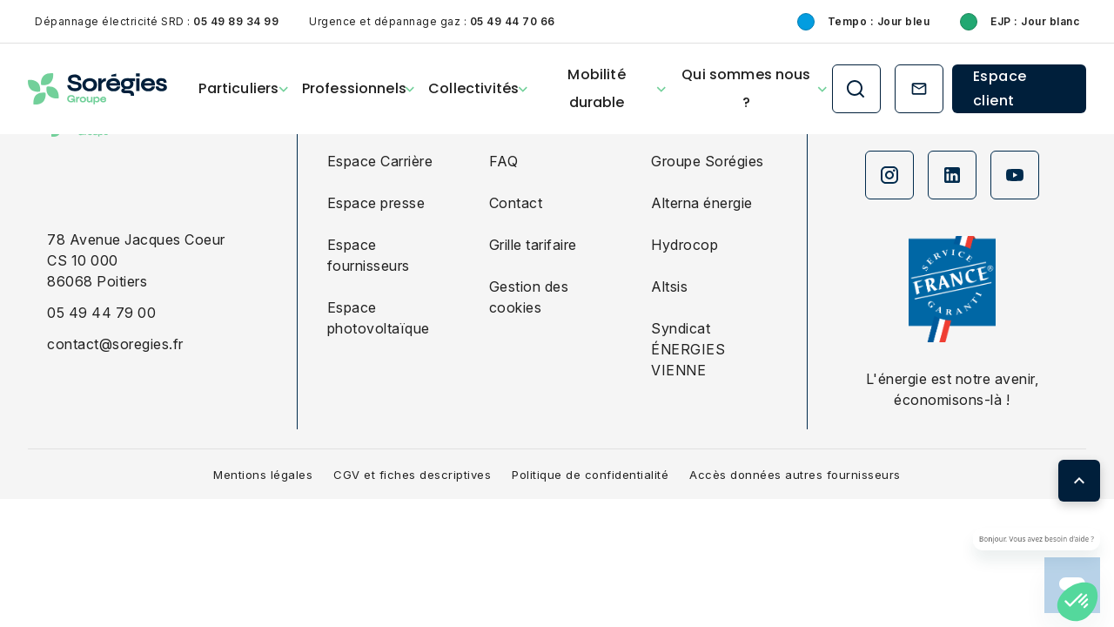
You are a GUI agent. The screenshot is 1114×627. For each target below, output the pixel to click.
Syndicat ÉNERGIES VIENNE (688, 349)
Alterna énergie (702, 203)
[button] (1077, 602)
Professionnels (354, 88)
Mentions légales (262, 475)
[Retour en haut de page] (1079, 481)
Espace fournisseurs (368, 255)
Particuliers (238, 88)
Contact (516, 203)
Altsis (669, 286)
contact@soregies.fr (115, 344)
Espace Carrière (380, 161)
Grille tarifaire (533, 244)
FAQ (504, 161)
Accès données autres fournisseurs (795, 475)
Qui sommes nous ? (745, 88)
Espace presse (376, 203)
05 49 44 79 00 (101, 312)
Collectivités (473, 88)
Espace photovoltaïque (378, 318)
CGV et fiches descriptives (412, 475)
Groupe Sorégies (707, 161)
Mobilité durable (596, 88)
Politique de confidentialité (590, 475)
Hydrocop (684, 244)
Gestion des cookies (529, 297)
